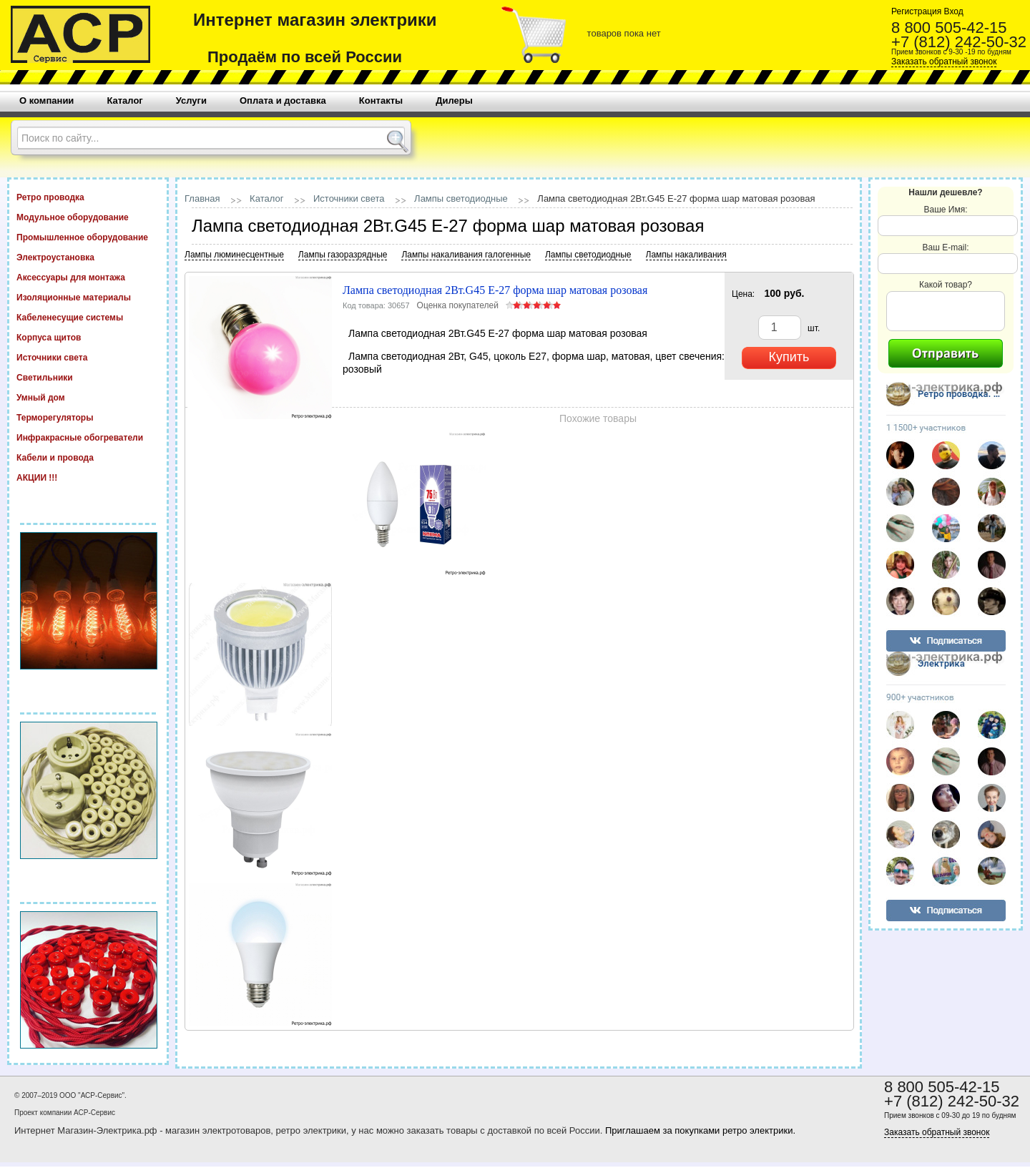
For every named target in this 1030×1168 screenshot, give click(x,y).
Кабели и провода (88, 457)
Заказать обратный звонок (943, 62)
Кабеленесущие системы (88, 316)
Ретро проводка (88, 196)
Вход (952, 11)
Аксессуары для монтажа (88, 276)
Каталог (266, 198)
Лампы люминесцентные (234, 255)
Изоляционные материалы (88, 296)
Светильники (88, 376)
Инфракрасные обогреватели (88, 437)
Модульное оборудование (88, 216)
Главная (202, 198)
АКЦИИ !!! (88, 477)
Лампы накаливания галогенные (465, 255)
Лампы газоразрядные (343, 255)
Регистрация (916, 11)
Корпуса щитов (88, 336)
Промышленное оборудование (88, 236)
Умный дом (88, 397)
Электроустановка (88, 256)
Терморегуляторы (88, 417)
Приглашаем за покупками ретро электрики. (700, 1130)
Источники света (88, 356)
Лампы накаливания (686, 255)
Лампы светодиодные (461, 198)
